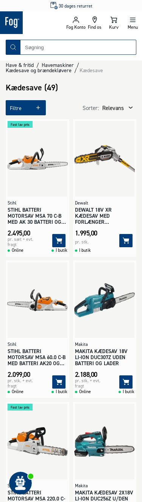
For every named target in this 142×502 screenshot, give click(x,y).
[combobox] (78, 47)
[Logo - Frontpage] (33, 22)
